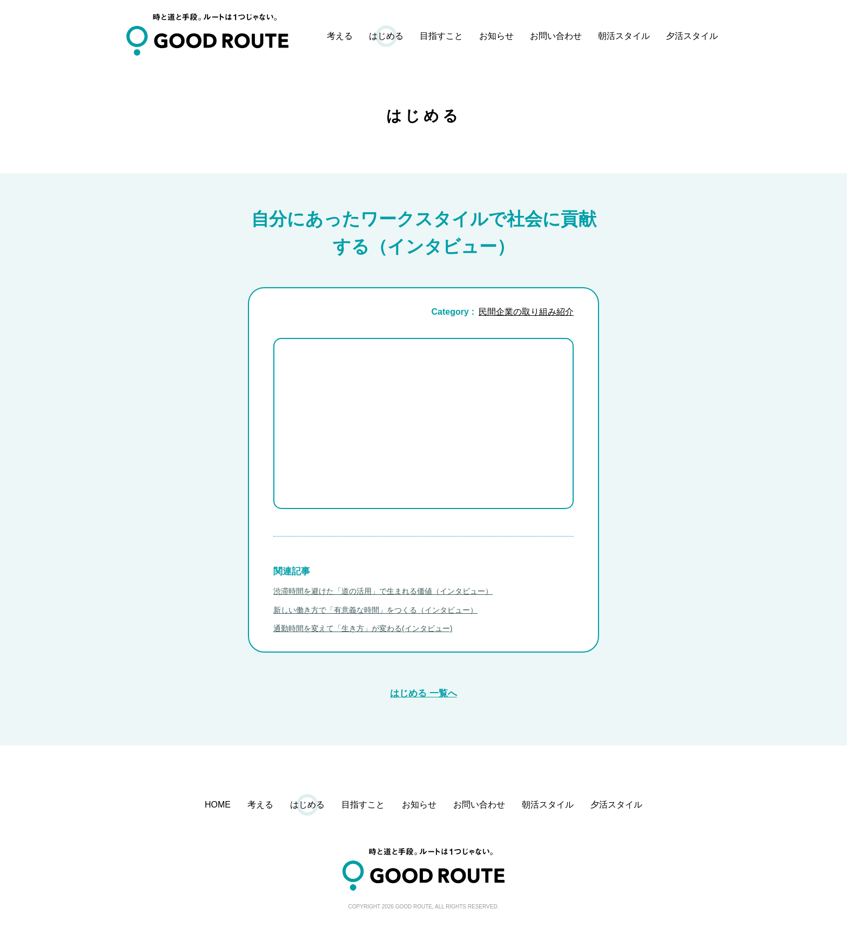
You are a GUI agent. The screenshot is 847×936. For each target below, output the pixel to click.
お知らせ (496, 35)
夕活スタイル (692, 35)
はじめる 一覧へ (423, 693)
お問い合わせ (556, 35)
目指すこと (441, 35)
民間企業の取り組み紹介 (526, 311)
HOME (218, 804)
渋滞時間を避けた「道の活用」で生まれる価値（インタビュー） (383, 591)
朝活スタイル (624, 35)
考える (340, 35)
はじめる (386, 35)
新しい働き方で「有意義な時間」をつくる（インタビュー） (375, 610)
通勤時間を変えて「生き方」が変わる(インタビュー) (362, 628)
